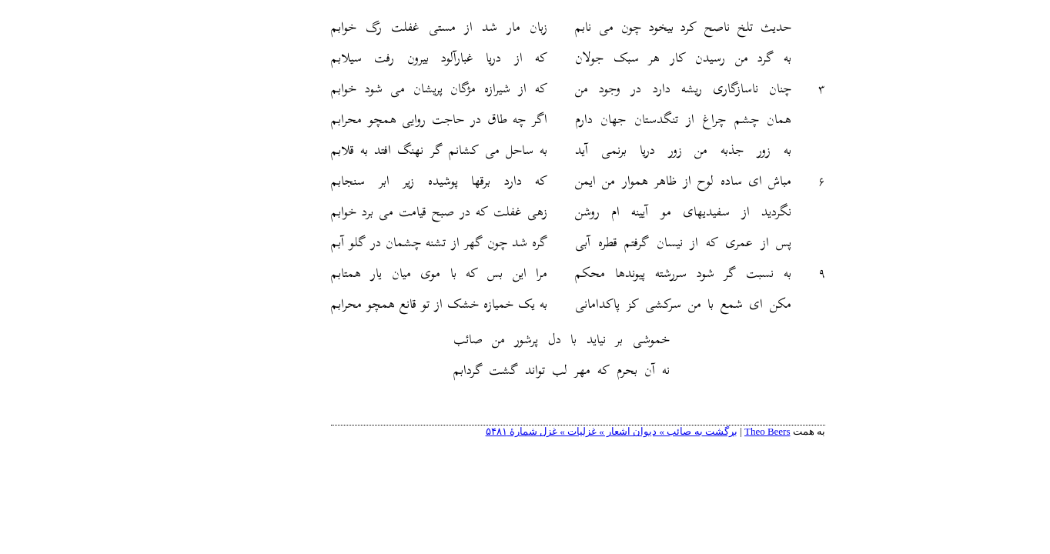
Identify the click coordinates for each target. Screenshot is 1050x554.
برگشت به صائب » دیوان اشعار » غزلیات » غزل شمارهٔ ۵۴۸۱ (558, 431)
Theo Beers (714, 431)
